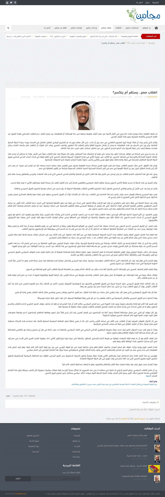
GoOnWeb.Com (20, 493)
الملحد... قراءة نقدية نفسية (137, 455)
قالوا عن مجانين (60, 28)
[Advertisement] (82, 65)
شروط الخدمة (34, 441)
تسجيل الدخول (139, 418)
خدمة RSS (76, 457)
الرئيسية (155, 2)
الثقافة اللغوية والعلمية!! (121, 36)
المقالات (118, 28)
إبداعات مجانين (91, 28)
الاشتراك (124, 418)
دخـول (147, 2)
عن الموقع (147, 28)
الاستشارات (76, 451)
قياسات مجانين (76, 28)
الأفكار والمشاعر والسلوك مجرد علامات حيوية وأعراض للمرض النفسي (122, 445)
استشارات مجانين (132, 28)
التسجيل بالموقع (33, 435)
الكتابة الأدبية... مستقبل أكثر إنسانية (133, 466)
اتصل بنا (139, 2)
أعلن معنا (35, 451)
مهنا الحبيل (138, 96)
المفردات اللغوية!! (32, 36)
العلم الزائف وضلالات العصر (137, 435)
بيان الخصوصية (33, 446)
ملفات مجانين (106, 28)
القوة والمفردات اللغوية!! (69, 36)
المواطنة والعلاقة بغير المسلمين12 (134, 476)
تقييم (8, 395)
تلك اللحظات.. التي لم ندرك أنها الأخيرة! (95, 36)
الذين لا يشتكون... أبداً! (49, 36)
